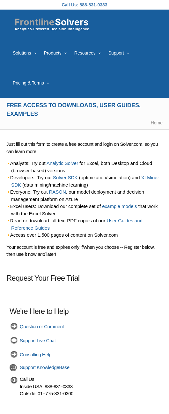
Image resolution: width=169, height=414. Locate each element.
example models (119, 206)
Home (157, 122)
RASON (57, 192)
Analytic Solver (62, 163)
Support (116, 52)
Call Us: (70, 4)
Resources (85, 52)
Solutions (22, 52)
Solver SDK (65, 177)
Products (53, 52)
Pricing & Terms (28, 82)
